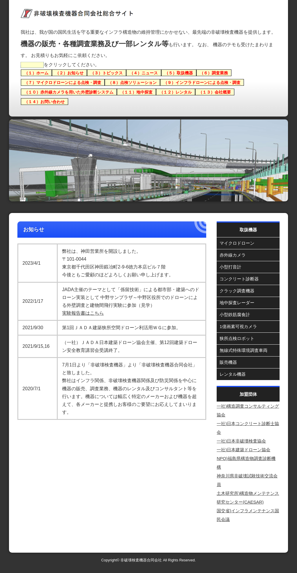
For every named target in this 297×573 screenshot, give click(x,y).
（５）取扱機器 (178, 73)
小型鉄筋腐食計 (235, 314)
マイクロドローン (237, 243)
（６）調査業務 (214, 73)
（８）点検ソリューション (132, 82)
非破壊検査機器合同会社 (141, 560)
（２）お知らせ (69, 73)
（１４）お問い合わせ (44, 102)
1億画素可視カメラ (238, 326)
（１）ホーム (36, 73)
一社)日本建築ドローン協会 (243, 449)
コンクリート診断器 (239, 278)
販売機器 (228, 362)
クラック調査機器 (237, 290)
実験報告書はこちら (83, 313)
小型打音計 (230, 266)
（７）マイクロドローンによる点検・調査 (62, 82)
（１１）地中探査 (136, 92)
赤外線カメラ (233, 255)
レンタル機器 (233, 374)
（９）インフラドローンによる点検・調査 (201, 82)
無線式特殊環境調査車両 (243, 350)
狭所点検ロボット (237, 338)
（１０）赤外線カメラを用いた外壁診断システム (68, 92)
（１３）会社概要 (214, 92)
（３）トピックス (106, 73)
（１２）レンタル (175, 92)
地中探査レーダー (237, 302)
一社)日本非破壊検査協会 (241, 440)
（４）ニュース (143, 73)
